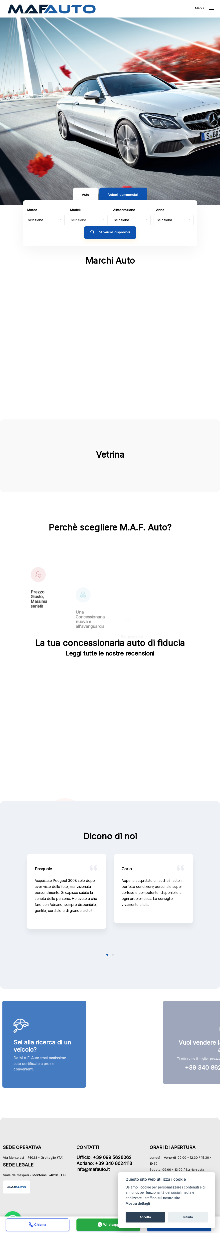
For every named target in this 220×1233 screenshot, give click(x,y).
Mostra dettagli (138, 1203)
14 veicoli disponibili (110, 232)
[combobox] (45, 220)
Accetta (145, 1217)
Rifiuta (188, 1217)
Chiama (37, 1225)
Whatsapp (108, 1225)
